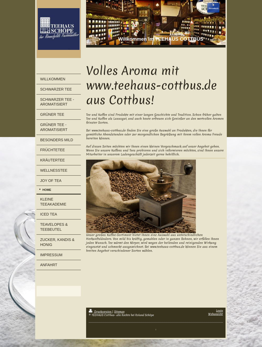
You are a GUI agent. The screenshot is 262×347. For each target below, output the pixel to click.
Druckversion (100, 311)
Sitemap (119, 311)
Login (219, 310)
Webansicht (215, 314)
